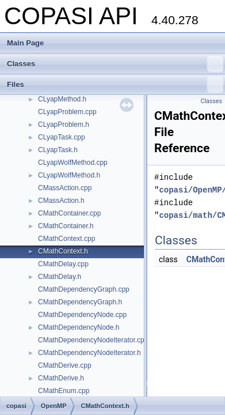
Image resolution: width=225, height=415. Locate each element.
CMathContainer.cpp (69, 213)
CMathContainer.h (66, 226)
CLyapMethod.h (62, 99)
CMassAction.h (61, 201)
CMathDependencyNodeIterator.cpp (93, 340)
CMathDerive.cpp (64, 365)
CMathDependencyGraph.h (80, 302)
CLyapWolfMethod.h (69, 175)
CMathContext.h (63, 251)
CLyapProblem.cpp (67, 112)
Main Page (25, 43)
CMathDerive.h (61, 378)
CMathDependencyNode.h (78, 327)
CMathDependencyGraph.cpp (83, 289)
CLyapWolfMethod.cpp (73, 163)
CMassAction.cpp (64, 188)
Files (115, 85)
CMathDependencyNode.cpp (82, 315)
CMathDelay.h (59, 277)
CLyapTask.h (58, 150)
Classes (115, 64)
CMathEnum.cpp (63, 391)
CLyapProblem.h (63, 124)
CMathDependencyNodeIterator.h (89, 353)
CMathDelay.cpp (63, 264)
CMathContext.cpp (66, 239)
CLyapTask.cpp (61, 137)
